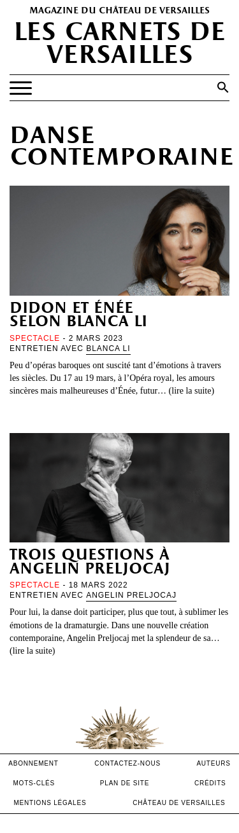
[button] (223, 87)
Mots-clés (34, 783)
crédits (210, 783)
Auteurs (213, 763)
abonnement (33, 763)
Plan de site (124, 783)
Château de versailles (179, 802)
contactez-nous (127, 763)
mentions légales (49, 802)
